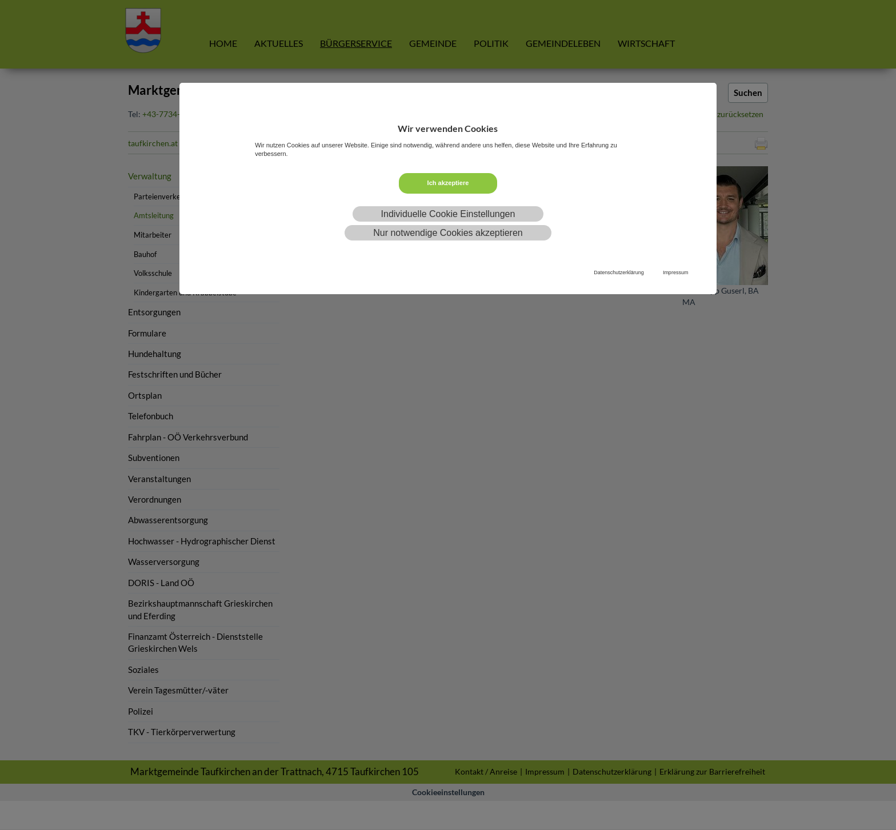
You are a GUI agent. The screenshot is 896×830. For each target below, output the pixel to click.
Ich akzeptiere (448, 182)
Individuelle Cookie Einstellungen (448, 214)
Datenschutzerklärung (619, 272)
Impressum (676, 272)
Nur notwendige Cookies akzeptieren (447, 233)
